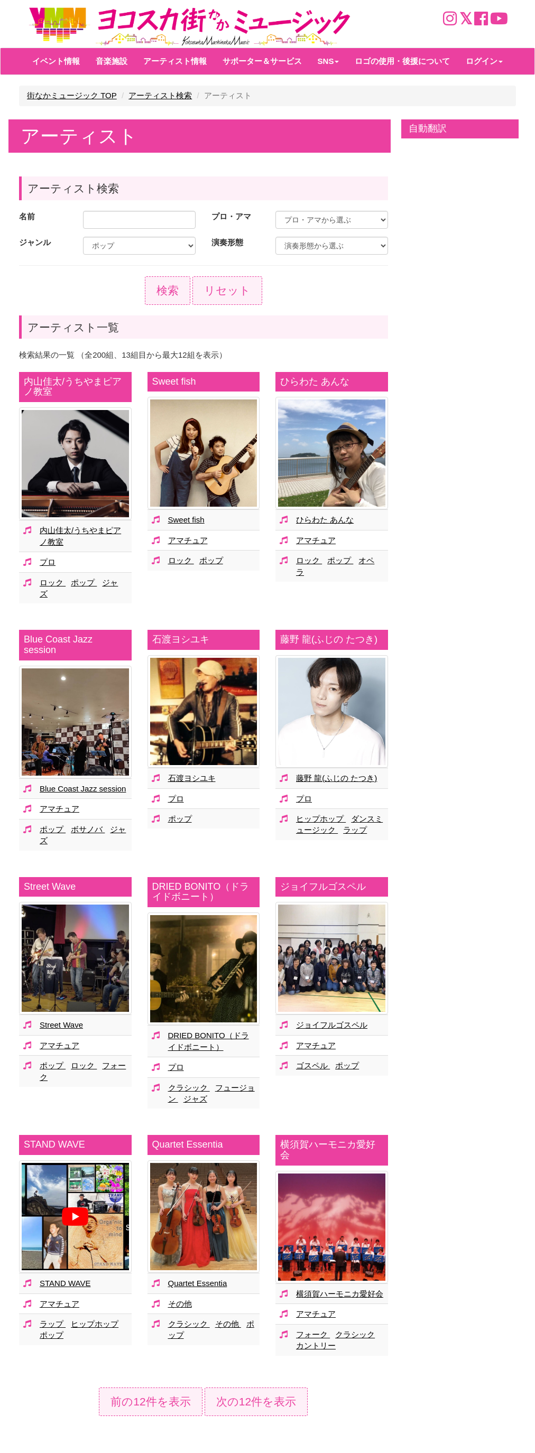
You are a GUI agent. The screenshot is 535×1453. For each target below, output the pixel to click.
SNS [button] (328, 61)
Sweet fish (174, 381)
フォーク (313, 1334)
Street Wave (50, 886)
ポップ (84, 582)
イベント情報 (56, 61)
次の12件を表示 (256, 1401)
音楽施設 (111, 61)
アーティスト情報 (175, 61)
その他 (180, 1303)
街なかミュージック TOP (72, 95)
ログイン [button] (484, 61)
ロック (53, 582)
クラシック (189, 1087)
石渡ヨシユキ (180, 639)
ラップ (355, 829)
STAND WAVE (54, 1144)
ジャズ (195, 1098)
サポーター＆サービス (262, 61)
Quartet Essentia (187, 1144)
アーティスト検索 (160, 95)
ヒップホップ (321, 818)
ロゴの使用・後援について (402, 61)
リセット (227, 290)
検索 (167, 290)
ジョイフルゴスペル (323, 886)
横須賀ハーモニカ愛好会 (327, 1149)
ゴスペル (313, 1065)
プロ (48, 561)
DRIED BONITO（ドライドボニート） (201, 891)
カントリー (316, 1345)
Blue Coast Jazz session (58, 644)
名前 (27, 216)
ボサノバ (88, 829)
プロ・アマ (231, 216)
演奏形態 (227, 242)
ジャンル (35, 242)
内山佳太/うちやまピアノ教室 (73, 386)
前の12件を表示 (150, 1401)
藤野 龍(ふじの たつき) (328, 639)
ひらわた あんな (314, 381)
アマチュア (188, 540)
